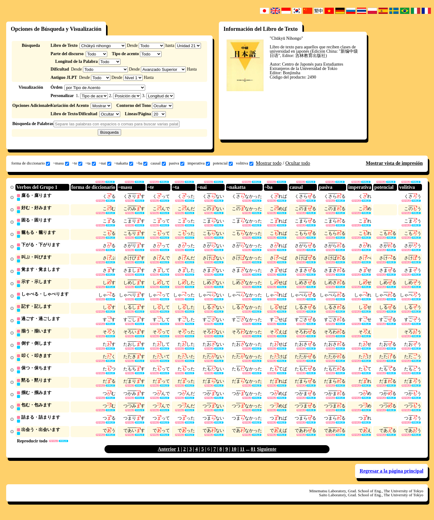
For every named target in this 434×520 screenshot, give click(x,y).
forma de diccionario (30, 163)
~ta (90, 163)
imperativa (198, 163)
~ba (141, 163)
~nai (105, 163)
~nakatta (123, 163)
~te (77, 163)
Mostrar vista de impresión (394, 163)
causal (158, 163)
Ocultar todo (297, 163)
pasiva (176, 163)
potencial (223, 163)
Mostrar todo (268, 163)
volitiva (244, 163)
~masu (61, 163)
